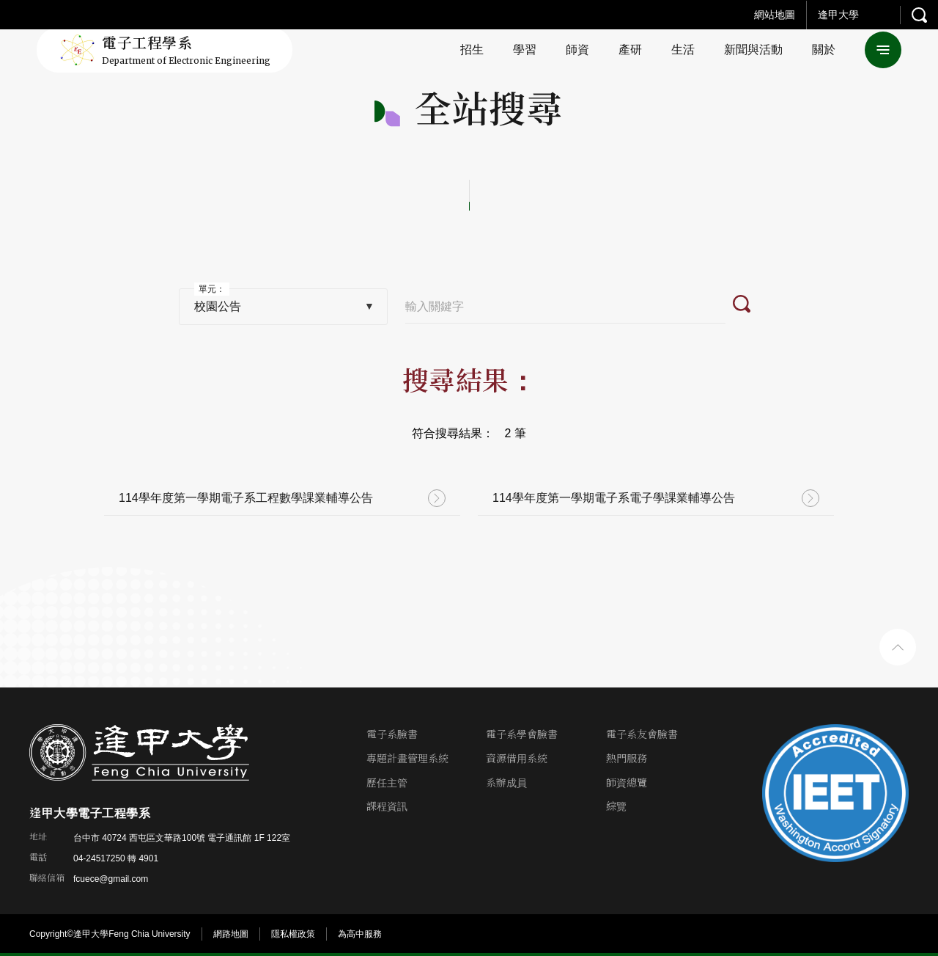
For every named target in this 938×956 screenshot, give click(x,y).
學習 (524, 49)
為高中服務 (360, 934)
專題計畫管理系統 (407, 759)
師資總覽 (626, 783)
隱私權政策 (293, 934)
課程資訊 (386, 806)
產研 (630, 49)
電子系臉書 (392, 735)
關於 (823, 49)
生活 (683, 49)
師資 (577, 49)
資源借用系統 (516, 759)
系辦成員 (506, 783)
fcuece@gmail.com (110, 879)
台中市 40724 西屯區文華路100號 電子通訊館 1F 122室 (181, 838)
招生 (472, 49)
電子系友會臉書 (642, 735)
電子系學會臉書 (522, 735)
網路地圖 (230, 934)
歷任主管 (386, 783)
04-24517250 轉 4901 (115, 858)
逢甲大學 (838, 15)
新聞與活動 (753, 49)
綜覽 (616, 806)
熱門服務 (626, 759)
